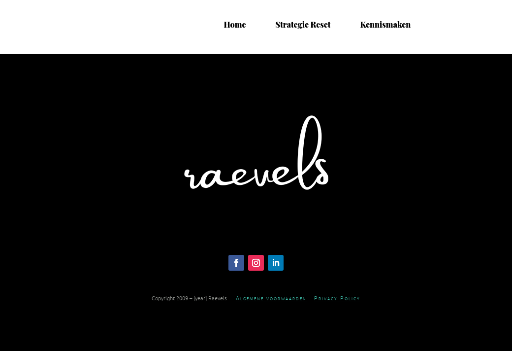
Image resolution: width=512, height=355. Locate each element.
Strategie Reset (302, 24)
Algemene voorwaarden (271, 298)
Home (235, 24)
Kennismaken (385, 24)
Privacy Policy (337, 298)
